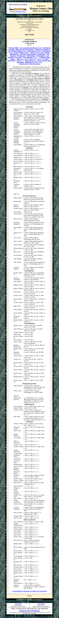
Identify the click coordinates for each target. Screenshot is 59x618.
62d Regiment (41, 54)
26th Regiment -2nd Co (34, 51)
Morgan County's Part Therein (25, 49)
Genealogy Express (20, 11)
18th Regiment (14, 54)
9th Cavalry (18, 57)
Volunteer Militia (13, 48)
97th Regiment (40, 56)
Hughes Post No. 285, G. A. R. (33, 62)
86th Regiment (31, 56)
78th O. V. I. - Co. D (22, 59)
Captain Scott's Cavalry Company (40, 52)
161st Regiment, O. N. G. (30, 57)
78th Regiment (21, 56)
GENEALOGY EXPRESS (29, 611)
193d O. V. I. (20, 60)
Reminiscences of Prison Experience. (30, 64)
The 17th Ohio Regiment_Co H (17, 51)
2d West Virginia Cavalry (21, 52)
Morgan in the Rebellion (42, 49)
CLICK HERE (18, 603)
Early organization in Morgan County (31, 48)
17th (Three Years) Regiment (27, 54)
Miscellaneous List (30, 60)
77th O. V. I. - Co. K (35, 59)
